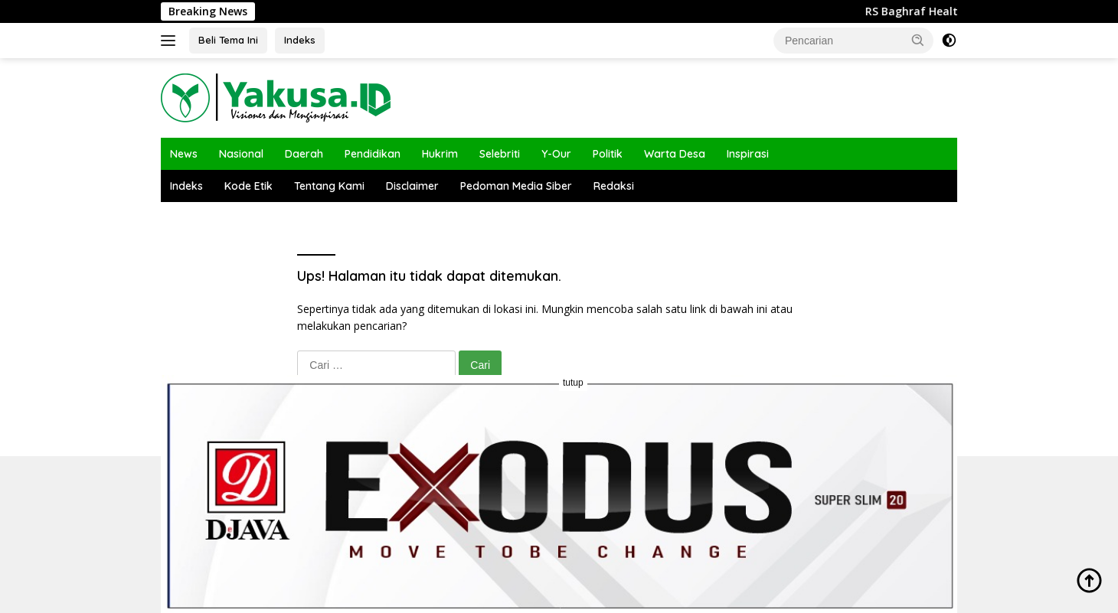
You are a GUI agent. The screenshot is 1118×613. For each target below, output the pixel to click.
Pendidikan (372, 154)
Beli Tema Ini (228, 40)
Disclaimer (412, 186)
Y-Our (556, 154)
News (184, 154)
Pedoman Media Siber (516, 186)
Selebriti (499, 154)
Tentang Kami (329, 186)
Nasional (241, 154)
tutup (573, 382)
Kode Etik (248, 186)
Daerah (304, 154)
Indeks (299, 40)
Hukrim (440, 154)
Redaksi (613, 186)
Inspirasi (748, 154)
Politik (608, 154)
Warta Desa (674, 154)
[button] (918, 40)
